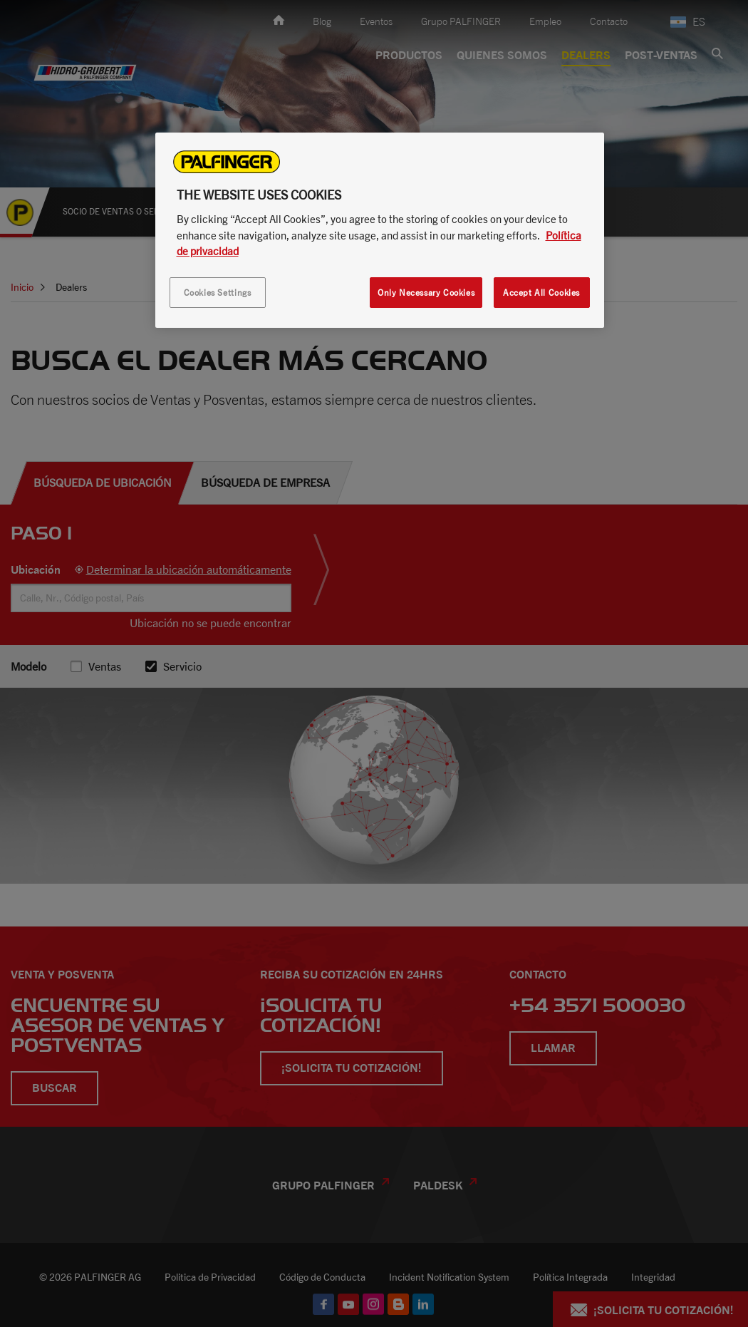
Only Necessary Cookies (426, 292)
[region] (379, 230)
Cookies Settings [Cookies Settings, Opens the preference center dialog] (217, 292)
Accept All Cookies (541, 292)
